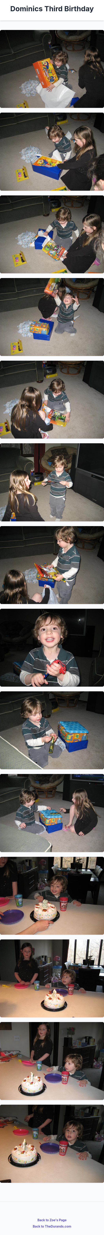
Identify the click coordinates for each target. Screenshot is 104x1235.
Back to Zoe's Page (52, 1220)
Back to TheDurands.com (52, 1226)
